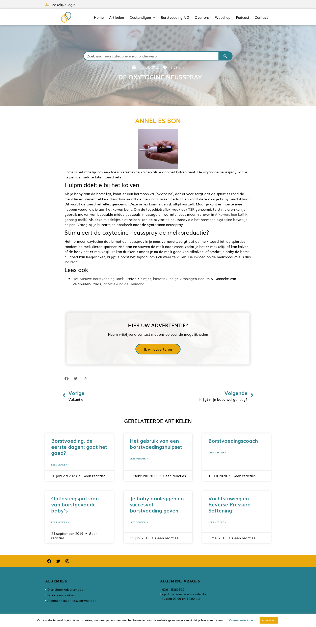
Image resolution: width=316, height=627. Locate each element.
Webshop (222, 17)
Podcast (242, 17)
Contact (261, 17)
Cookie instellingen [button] (242, 620)
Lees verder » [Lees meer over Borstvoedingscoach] (217, 452)
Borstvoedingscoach (233, 440)
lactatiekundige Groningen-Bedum (181, 278)
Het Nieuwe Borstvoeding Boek (98, 278)
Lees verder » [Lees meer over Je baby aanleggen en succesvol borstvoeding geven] (139, 522)
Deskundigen (142, 17)
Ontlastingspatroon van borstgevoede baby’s (75, 504)
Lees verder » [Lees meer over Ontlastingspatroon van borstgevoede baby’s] (60, 522)
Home (99, 17)
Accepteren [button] (268, 620)
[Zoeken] (225, 56)
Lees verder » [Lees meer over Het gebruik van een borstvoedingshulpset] (139, 458)
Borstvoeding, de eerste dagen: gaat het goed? (79, 446)
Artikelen (116, 17)
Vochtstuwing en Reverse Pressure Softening (229, 504)
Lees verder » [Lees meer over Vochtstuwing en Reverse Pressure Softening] (217, 522)
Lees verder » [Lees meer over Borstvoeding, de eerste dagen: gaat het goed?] (60, 464)
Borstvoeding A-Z (175, 17)
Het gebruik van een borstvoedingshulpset (156, 443)
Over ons (202, 17)
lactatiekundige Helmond (123, 283)
